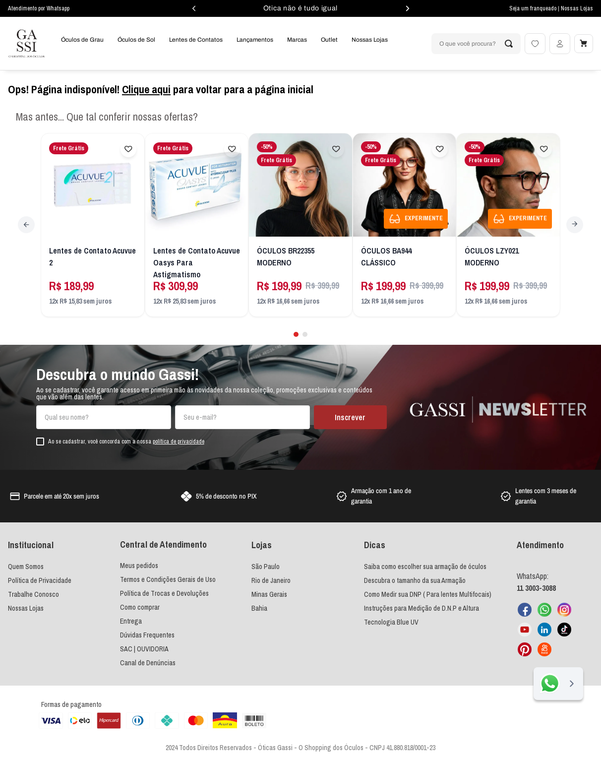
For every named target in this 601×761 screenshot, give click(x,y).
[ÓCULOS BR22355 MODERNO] (301, 225)
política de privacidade (178, 438)
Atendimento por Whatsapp (38, 8)
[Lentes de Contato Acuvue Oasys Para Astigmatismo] (196, 225)
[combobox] (474, 43)
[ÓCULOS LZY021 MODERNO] (508, 225)
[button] (296, 330)
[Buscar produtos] (507, 43)
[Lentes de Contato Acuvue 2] (92, 225)
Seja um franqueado (533, 8)
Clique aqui (146, 89)
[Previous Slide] (28, 223)
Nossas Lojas (577, 8)
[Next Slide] (573, 223)
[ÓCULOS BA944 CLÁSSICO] (404, 225)
